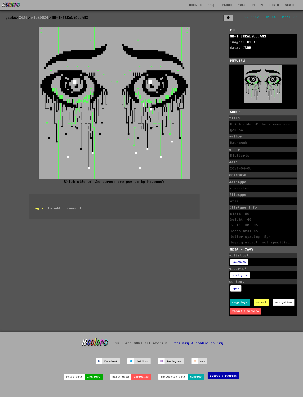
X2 (256, 42)
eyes (236, 288)
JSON (247, 48)
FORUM (257, 5)
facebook (110, 361)
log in (39, 208)
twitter (142, 361)
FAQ (211, 5)
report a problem (245, 311)
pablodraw (141, 376)
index (270, 17)
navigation (283, 302)
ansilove (93, 376)
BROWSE (195, 5)
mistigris (240, 275)
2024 (23, 18)
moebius (196, 376)
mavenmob (239, 262)
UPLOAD (226, 5)
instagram (174, 361)
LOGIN (274, 5)
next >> (289, 17)
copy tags (239, 302)
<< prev (251, 17)
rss (202, 361)
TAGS (242, 5)
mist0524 (40, 18)
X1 (249, 42)
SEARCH (291, 5)
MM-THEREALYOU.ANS (248, 36)
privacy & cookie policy (198, 343)
